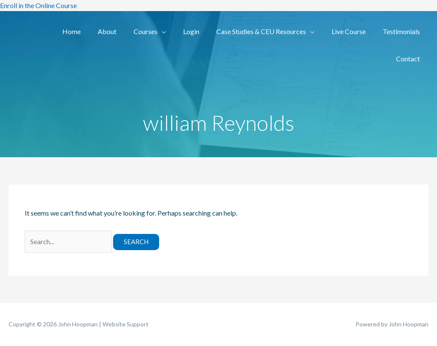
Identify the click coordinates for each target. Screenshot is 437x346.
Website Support (125, 324)
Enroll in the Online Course (38, 5)
